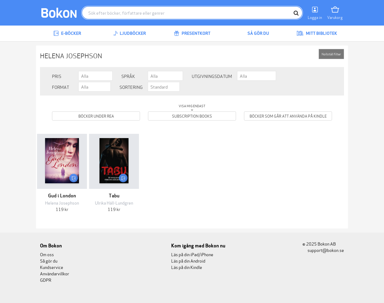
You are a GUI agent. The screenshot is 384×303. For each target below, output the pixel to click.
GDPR (45, 280)
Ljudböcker (129, 33)
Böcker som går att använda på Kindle (288, 116)
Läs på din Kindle (186, 267)
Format (60, 87)
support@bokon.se (323, 250)
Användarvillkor (54, 273)
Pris (56, 76)
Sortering (131, 87)
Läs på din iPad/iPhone (192, 254)
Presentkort (192, 33)
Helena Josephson (62, 203)
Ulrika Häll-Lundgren (114, 203)
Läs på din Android (188, 261)
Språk (128, 76)
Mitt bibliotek (317, 33)
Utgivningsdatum (212, 76)
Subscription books (192, 116)
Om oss (47, 254)
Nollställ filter (331, 54)
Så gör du (254, 33)
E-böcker (67, 33)
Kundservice (51, 267)
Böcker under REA (96, 116)
